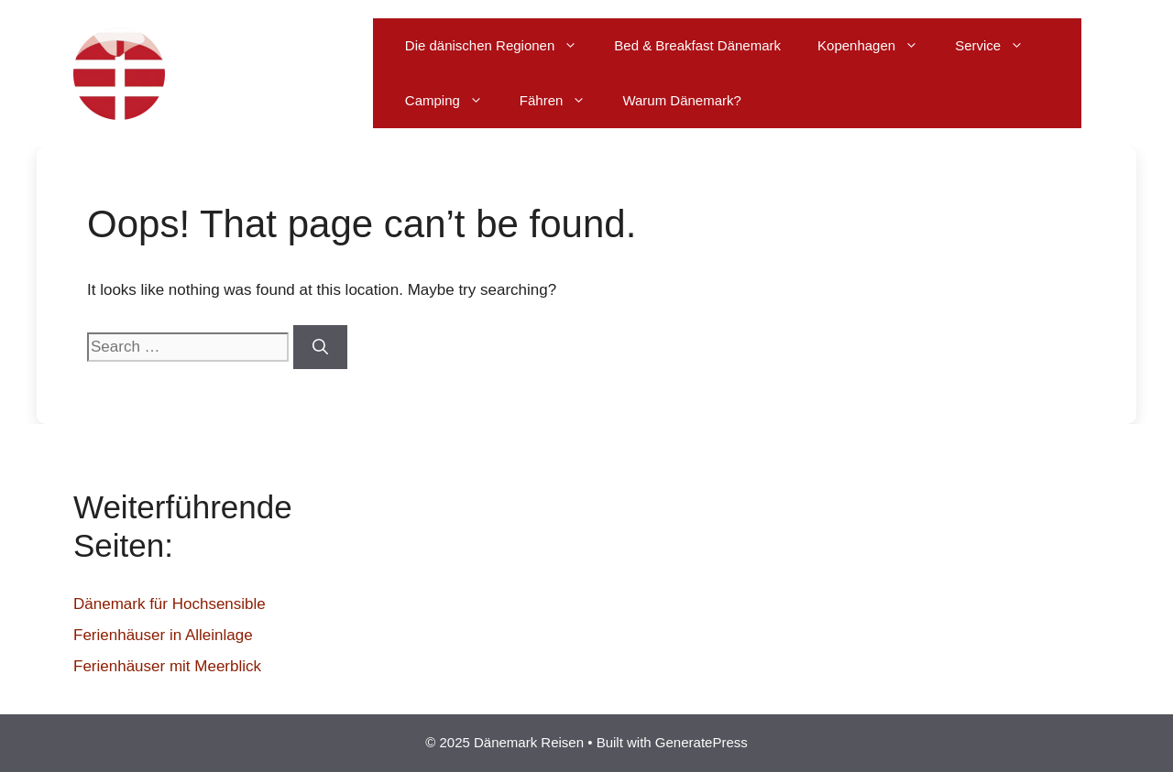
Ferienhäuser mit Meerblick (167, 666)
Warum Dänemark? (681, 100)
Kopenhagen (877, 45)
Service (998, 45)
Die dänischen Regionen (500, 45)
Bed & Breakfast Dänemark (697, 45)
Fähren (562, 100)
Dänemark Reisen (277, 73)
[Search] (320, 347)
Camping (453, 100)
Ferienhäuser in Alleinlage (163, 635)
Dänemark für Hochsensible (169, 604)
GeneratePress (701, 742)
